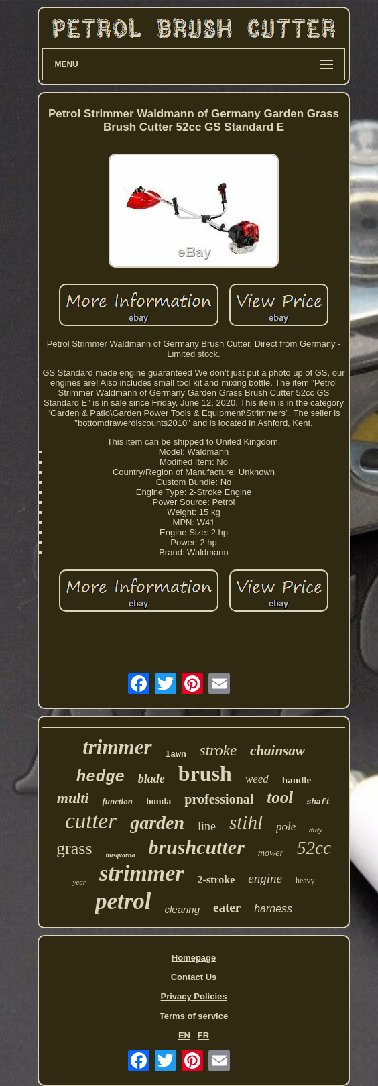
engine (265, 878)
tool (280, 797)
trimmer (116, 747)
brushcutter (196, 847)
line (207, 826)
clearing (182, 909)
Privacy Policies (193, 996)
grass (74, 848)
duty (315, 830)
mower (271, 853)
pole (286, 826)
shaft (318, 802)
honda (158, 801)
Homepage (194, 958)
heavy (305, 880)
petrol (123, 901)
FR (203, 1035)
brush (205, 773)
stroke (218, 750)
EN (184, 1035)
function (117, 801)
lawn (176, 754)
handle (296, 780)
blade (151, 778)
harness (273, 908)
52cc (314, 848)
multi (73, 798)
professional (218, 799)
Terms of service (194, 1016)
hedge (100, 777)
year (79, 882)
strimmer (141, 873)
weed (257, 779)
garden (157, 822)
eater (227, 907)
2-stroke (216, 879)
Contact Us (194, 977)
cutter (91, 821)
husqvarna (120, 855)
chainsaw (277, 751)
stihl (246, 822)
